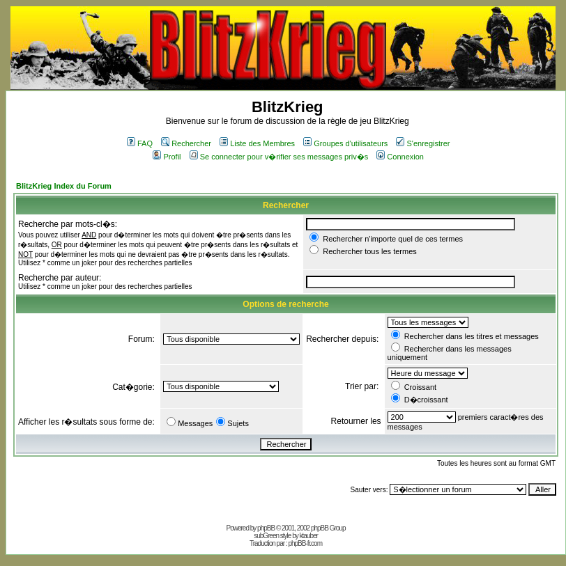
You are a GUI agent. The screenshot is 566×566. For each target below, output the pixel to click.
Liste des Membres (257, 143)
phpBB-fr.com (305, 543)
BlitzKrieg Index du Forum (64, 186)
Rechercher (186, 143)
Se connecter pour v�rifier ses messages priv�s (279, 156)
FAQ (140, 143)
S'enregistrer (423, 143)
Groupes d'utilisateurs (345, 143)
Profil (167, 156)
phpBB (266, 528)
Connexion (400, 156)
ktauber (309, 536)
